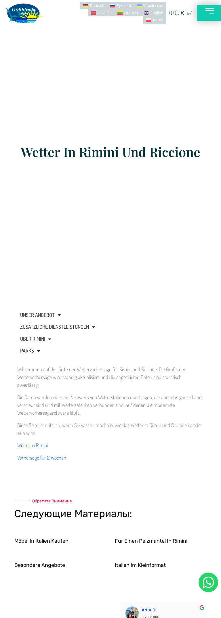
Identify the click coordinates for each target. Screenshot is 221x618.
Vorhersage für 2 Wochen (41, 457)
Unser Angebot (40, 314)
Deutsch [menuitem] (96, 5)
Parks (30, 350)
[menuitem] (93, 5)
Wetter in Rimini (32, 445)
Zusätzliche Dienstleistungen (57, 327)
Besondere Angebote (39, 565)
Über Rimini (35, 339)
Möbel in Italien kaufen (41, 541)
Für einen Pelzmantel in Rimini (151, 541)
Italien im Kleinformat (140, 565)
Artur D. (149, 610)
